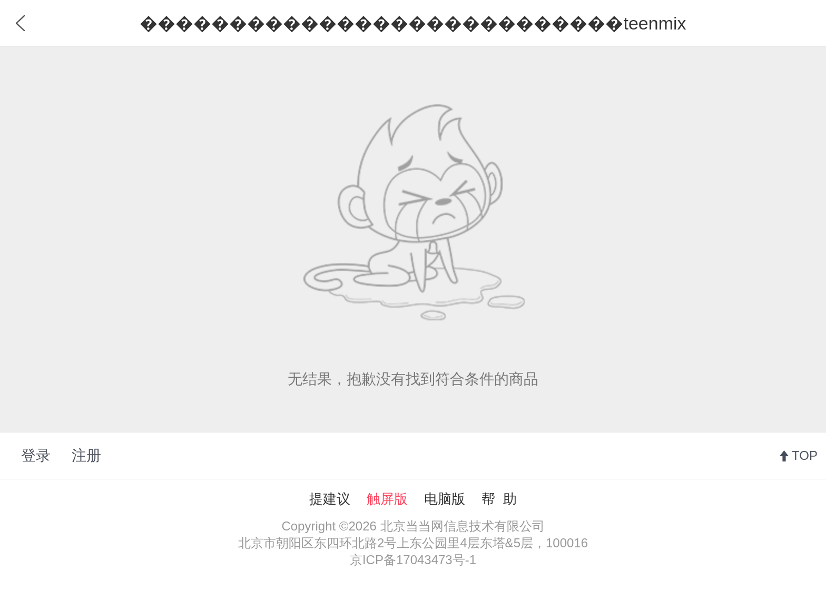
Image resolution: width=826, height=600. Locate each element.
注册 (86, 455)
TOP (805, 455)
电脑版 (444, 499)
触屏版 (387, 499)
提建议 (329, 499)
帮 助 (498, 499)
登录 (36, 455)
